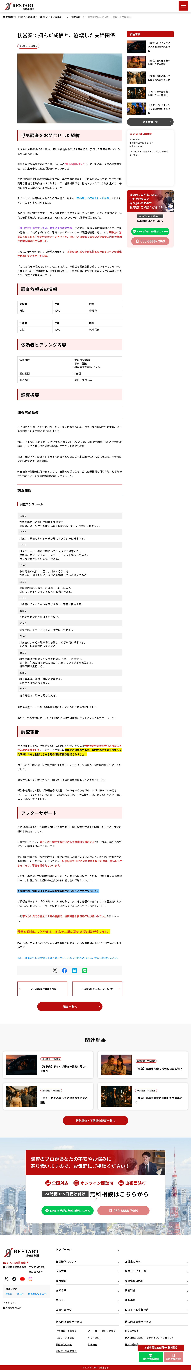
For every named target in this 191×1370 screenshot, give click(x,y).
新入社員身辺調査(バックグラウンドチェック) (149, 1337)
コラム (60, 1300)
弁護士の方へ (133, 1261)
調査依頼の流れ (134, 1281)
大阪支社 (61, 1271)
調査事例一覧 (150, 122)
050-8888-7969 (150, 241)
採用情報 (61, 1281)
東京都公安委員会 (37, 1293)
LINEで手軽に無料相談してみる (150, 232)
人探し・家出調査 (65, 1337)
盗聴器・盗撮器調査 (66, 1351)
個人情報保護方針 (12, 1307)
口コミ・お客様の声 (137, 1309)
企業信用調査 (132, 1330)
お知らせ (61, 1290)
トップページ (64, 1249)
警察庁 (9, 1293)
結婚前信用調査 (64, 1344)
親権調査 (92, 1344)
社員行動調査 (132, 1344)
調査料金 (130, 1290)
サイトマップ (10, 1302)
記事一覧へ (70, 1006)
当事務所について (66, 1261)
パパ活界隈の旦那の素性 (43, 988)
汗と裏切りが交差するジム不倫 (98, 988)
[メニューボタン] (183, 6)
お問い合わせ (64, 1309)
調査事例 (130, 1300)
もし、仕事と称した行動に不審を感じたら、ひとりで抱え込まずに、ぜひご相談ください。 (68, 957)
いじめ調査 (94, 1337)
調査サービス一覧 (135, 1271)
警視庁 (20, 1293)
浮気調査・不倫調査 (28, 46)
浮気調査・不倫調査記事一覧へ (95, 1120)
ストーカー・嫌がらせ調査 (102, 1330)
